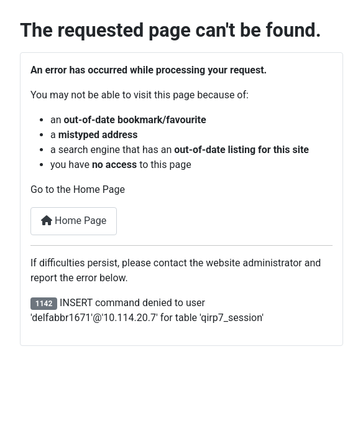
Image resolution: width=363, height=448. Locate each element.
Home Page (73, 220)
